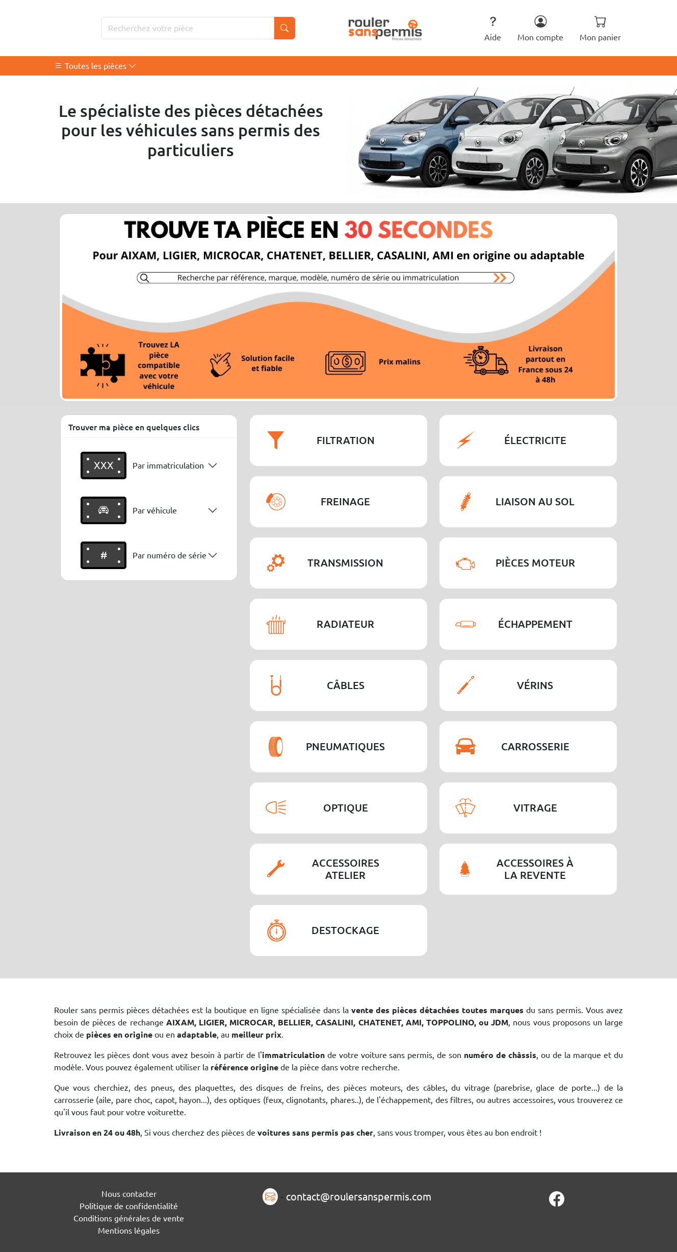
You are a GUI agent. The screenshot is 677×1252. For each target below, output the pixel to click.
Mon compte (540, 28)
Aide (492, 28)
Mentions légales (129, 1230)
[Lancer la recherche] (284, 28)
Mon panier (600, 28)
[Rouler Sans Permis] (386, 28)
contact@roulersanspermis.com (358, 1196)
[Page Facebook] (556, 1199)
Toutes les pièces (96, 65)
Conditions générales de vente (128, 1218)
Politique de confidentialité (129, 1206)
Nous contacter (129, 1193)
